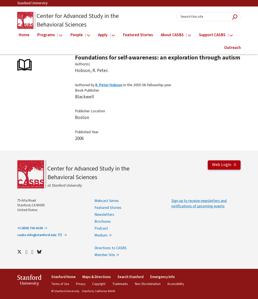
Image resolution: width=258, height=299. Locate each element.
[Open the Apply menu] (113, 35)
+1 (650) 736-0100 (30, 228)
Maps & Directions (96, 277)
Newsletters (104, 214)
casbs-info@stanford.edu (40, 235)
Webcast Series (106, 201)
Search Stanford (130, 277)
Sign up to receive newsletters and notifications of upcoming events (199, 203)
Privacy (81, 284)
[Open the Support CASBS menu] (231, 35)
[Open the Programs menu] (60, 35)
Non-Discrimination (148, 284)
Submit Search (234, 17)
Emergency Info (162, 277)
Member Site (104, 255)
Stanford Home (63, 277)
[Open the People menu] (88, 35)
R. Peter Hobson (108, 85)
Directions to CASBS (110, 248)
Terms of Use (60, 284)
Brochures (102, 221)
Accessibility (175, 284)
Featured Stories (107, 207)
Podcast (101, 228)
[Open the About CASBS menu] (189, 35)
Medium (101, 235)
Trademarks (120, 284)
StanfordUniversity (29, 281)
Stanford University (32, 3)
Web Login (222, 165)
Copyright (99, 284)
